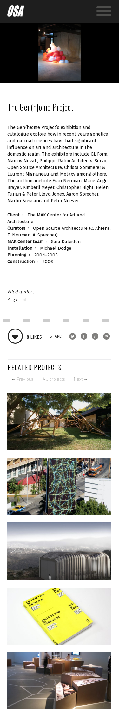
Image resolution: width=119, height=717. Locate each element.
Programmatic (19, 299)
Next (81, 379)
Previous (22, 379)
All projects (54, 379)
